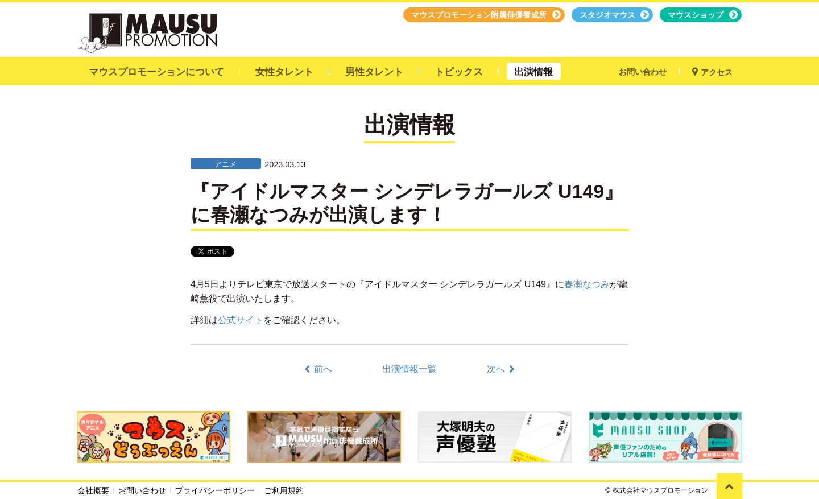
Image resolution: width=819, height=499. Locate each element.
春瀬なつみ (587, 284)
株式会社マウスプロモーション (660, 490)
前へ (323, 369)
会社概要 (93, 490)
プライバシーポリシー (215, 490)
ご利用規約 (284, 490)
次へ (496, 369)
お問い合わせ (142, 490)
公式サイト (240, 320)
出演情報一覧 (409, 369)
